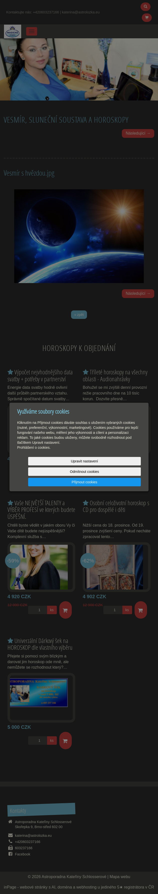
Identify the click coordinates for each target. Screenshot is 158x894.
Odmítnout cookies (80, 472)
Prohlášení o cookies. (34, 458)
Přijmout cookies (122, 472)
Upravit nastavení (39, 472)
